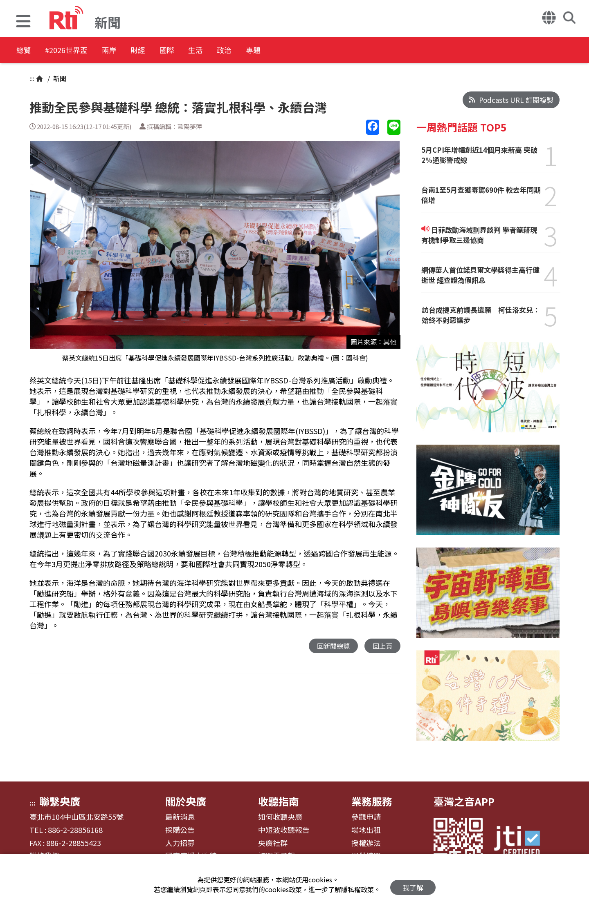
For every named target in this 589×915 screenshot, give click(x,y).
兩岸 (129, 51)
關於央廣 (185, 801)
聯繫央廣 (59, 801)
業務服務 (371, 801)
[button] (23, 22)
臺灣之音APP (464, 801)
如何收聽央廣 (280, 817)
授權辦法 (366, 843)
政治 (276, 51)
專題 (313, 51)
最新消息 (180, 817)
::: (31, 78)
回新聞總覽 (331, 646)
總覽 (24, 51)
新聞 (59, 78)
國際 (203, 51)
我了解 (412, 884)
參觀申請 (366, 817)
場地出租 (366, 830)
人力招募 (180, 843)
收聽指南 (278, 801)
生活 (240, 51)
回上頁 (381, 646)
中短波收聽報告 (284, 830)
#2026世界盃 (77, 51)
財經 (166, 51)
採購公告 (180, 830)
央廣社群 (273, 843)
